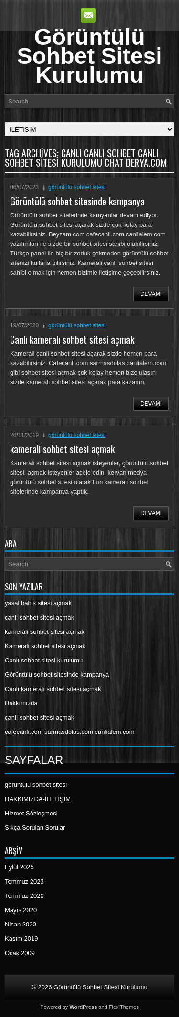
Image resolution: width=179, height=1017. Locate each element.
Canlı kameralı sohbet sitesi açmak (72, 339)
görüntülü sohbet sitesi (76, 187)
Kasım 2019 (21, 938)
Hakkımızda (21, 703)
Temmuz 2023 (24, 881)
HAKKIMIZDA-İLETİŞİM (38, 799)
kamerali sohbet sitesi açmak (62, 449)
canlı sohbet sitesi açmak (39, 617)
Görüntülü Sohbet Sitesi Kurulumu (89, 56)
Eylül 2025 (19, 867)
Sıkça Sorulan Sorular (35, 827)
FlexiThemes (124, 1007)
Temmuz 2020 (24, 895)
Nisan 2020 (20, 924)
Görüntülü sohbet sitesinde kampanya (77, 201)
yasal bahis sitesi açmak (38, 603)
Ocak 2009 (20, 952)
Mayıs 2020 (21, 910)
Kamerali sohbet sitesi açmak (45, 646)
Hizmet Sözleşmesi (31, 813)
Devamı (151, 294)
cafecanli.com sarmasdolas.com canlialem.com (70, 731)
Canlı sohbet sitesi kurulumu (44, 660)
